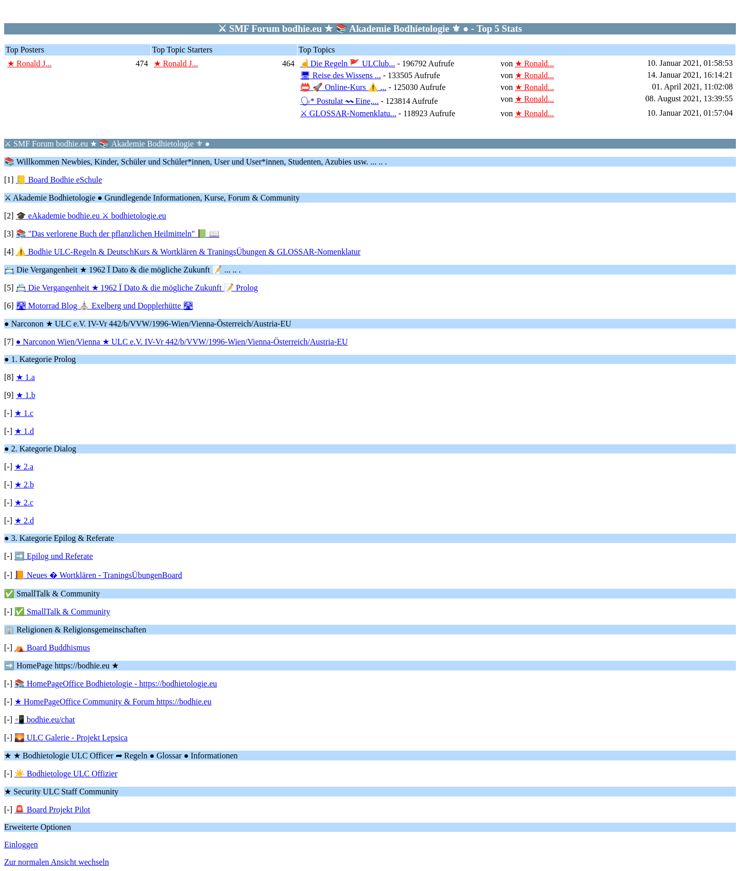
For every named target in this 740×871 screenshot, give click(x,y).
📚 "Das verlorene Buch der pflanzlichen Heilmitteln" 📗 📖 (118, 233)
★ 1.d (24, 431)
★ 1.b (25, 395)
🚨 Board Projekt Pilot (52, 809)
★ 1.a (25, 377)
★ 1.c (23, 413)
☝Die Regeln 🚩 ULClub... (347, 63)
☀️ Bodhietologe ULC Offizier (66, 773)
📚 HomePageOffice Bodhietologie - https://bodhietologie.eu (115, 683)
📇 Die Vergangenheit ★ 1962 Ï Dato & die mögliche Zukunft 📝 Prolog (137, 287)
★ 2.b (24, 484)
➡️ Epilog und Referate (53, 556)
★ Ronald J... (29, 63)
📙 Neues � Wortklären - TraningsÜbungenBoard (98, 575)
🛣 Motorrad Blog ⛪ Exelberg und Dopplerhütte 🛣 (104, 305)
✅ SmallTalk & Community (62, 611)
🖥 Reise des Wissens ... (340, 75)
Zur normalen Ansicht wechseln (56, 862)
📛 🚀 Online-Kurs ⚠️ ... (343, 87)
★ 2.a (23, 466)
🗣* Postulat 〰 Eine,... (339, 101)
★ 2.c (23, 502)
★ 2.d (24, 520)
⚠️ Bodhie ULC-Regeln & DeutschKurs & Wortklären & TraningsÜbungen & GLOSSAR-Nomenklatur (188, 251)
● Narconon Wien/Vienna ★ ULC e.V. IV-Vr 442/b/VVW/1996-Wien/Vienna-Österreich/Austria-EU (182, 341)
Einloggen (21, 844)
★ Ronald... (534, 63)
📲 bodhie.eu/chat (44, 719)
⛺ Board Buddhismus (52, 647)
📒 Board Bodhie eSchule (59, 179)
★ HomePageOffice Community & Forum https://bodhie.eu (112, 701)
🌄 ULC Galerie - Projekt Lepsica (70, 737)
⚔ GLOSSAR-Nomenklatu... (348, 113)
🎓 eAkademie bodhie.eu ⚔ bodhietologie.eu (91, 215)
